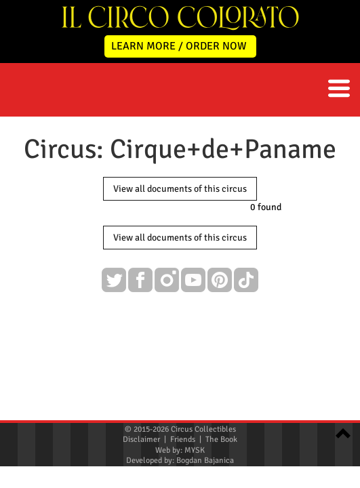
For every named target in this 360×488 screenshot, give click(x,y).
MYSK (194, 450)
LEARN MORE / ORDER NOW (179, 46)
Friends (182, 439)
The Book (221, 439)
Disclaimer (141, 439)
